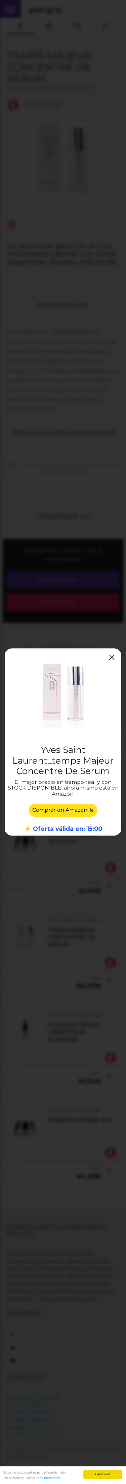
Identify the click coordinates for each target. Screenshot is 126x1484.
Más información (48, 1478)
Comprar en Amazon (63, 810)
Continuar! (102, 1474)
